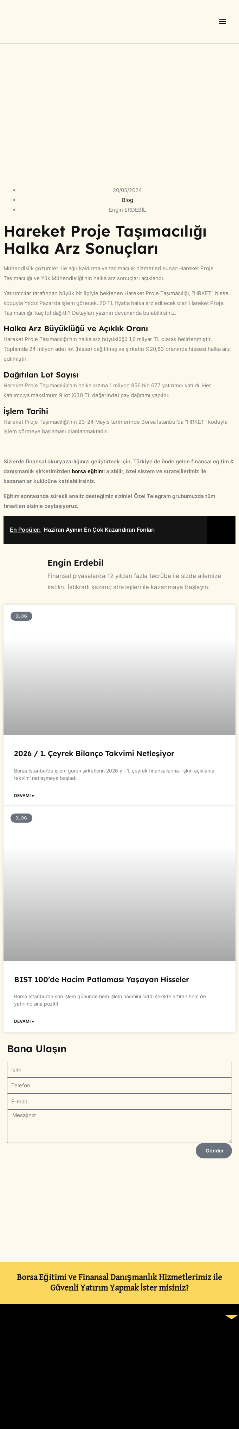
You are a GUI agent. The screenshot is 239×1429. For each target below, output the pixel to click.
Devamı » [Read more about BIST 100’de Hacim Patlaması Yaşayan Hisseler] (24, 1021)
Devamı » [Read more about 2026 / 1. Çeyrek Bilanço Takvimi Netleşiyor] (24, 795)
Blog (127, 200)
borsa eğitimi (87, 471)
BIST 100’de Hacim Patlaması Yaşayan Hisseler (101, 979)
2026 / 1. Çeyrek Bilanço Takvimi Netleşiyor (94, 753)
